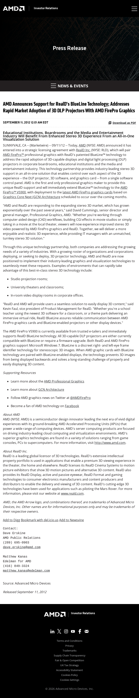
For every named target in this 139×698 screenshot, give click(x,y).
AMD (82, 145)
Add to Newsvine (71, 520)
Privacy (69, 645)
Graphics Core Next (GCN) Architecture (31, 197)
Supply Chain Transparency (69, 655)
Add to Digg (11, 520)
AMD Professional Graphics (64, 381)
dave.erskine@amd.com (21, 547)
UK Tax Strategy (69, 665)
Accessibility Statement (69, 670)
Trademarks (69, 650)
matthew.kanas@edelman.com (26, 571)
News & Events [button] (69, 85)
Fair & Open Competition (69, 660)
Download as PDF (122, 123)
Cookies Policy (69, 675)
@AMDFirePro (80, 398)
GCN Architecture (51, 389)
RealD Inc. (83, 150)
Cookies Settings (69, 680)
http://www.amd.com (110, 443)
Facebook (72, 406)
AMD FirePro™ (13, 155)
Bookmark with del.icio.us (39, 520)
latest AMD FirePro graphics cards (88, 192)
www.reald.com (72, 493)
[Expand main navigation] (134, 8)
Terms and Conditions (69, 641)
